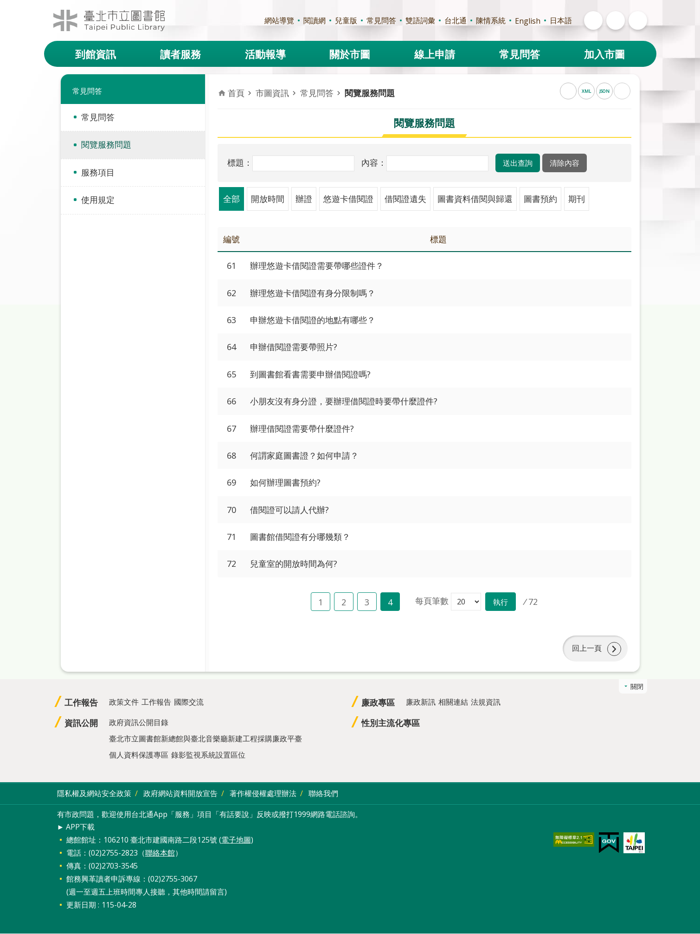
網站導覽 (279, 20)
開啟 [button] (593, 20)
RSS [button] (568, 91)
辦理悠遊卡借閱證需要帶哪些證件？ (317, 265)
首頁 (236, 92)
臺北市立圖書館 (109, 20)
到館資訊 (95, 54)
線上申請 (434, 54)
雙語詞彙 (420, 20)
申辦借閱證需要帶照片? (293, 346)
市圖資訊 (272, 92)
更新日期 (81, 905)
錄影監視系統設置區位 (208, 755)
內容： (373, 162)
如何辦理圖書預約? (285, 482)
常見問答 (381, 20)
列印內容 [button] (622, 91)
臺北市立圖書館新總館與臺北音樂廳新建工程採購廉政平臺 (205, 738)
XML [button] (586, 91)
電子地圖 (236, 840)
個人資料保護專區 (138, 755)
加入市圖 (604, 54)
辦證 (303, 198)
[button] (517, 163)
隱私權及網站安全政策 (94, 793)
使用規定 (98, 199)
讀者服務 (180, 54)
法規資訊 (486, 702)
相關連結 (453, 702)
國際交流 (189, 702)
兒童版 (346, 20)
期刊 (576, 198)
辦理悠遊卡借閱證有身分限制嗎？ (312, 292)
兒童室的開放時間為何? (293, 563)
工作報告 (81, 702)
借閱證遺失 (405, 198)
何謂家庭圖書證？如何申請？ (304, 455)
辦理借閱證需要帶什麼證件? (302, 428)
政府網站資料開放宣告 (180, 793)
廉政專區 (378, 702)
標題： (239, 162)
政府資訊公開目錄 (138, 722)
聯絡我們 (323, 793)
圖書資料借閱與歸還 (475, 198)
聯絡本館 (160, 853)
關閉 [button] (636, 686)
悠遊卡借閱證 (348, 198)
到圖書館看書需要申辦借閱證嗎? (310, 374)
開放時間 (267, 198)
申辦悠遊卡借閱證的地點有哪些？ (312, 319)
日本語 (561, 20)
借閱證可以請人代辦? (289, 509)
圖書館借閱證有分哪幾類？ (300, 536)
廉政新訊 (421, 702)
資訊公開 (81, 722)
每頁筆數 (432, 600)
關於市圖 (349, 54)
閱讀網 (314, 20)
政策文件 (124, 702)
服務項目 (98, 172)
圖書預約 (540, 198)
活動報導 (265, 54)
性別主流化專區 (390, 722)
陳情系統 (491, 20)
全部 (231, 198)
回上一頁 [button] (587, 648)
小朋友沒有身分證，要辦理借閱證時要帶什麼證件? (343, 401)
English (527, 21)
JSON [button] (604, 91)
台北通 (455, 20)
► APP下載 (76, 827)
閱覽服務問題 (106, 144)
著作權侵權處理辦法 (263, 793)
